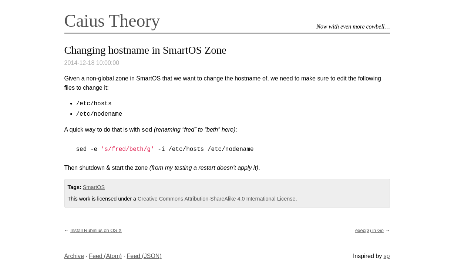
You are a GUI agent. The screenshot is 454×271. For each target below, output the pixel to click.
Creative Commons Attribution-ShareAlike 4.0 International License (216, 199)
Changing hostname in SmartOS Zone (145, 50)
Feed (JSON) (144, 256)
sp (387, 256)
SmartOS (94, 187)
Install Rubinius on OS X (96, 230)
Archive (74, 256)
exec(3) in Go (369, 230)
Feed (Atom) (105, 256)
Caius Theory (112, 20)
